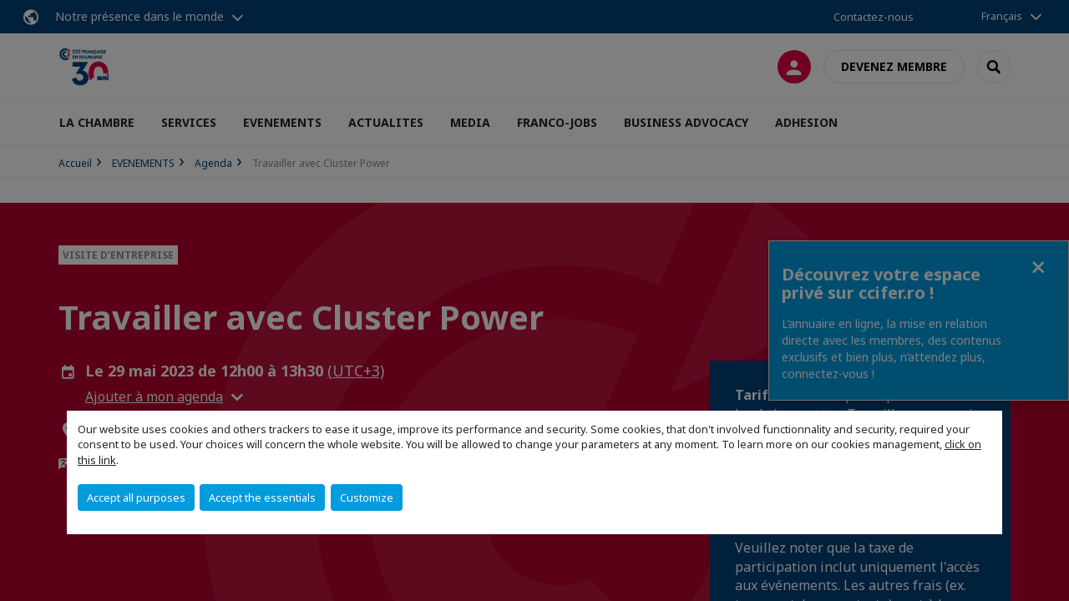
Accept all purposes (136, 497)
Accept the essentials (262, 497)
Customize (366, 497)
